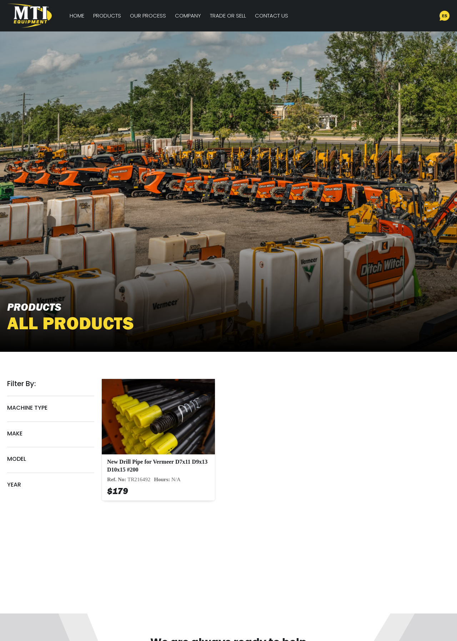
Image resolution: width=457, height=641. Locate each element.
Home (77, 15)
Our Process (148, 15)
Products (107, 15)
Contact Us (271, 15)
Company (188, 15)
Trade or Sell (228, 15)
